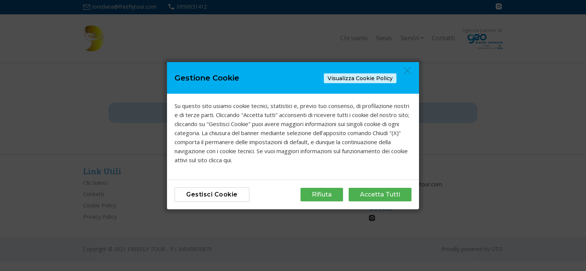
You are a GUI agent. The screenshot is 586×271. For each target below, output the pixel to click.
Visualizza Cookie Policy (360, 78)
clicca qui (220, 160)
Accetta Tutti (380, 194)
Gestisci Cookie (212, 194)
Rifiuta (322, 194)
